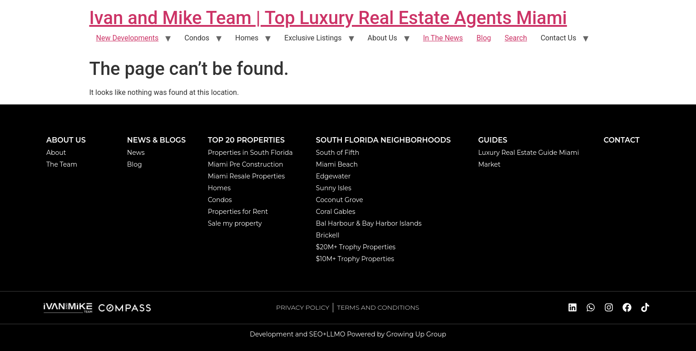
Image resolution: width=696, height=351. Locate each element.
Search (516, 38)
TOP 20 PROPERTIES (246, 140)
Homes (246, 38)
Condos (196, 38)
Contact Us (559, 38)
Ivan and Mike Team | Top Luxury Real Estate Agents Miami (328, 18)
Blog (484, 38)
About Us (382, 38)
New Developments (127, 38)
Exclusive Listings (312, 38)
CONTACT (621, 140)
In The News (443, 38)
